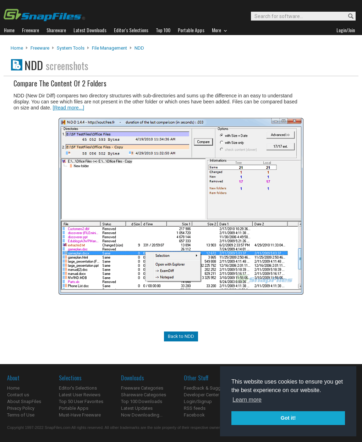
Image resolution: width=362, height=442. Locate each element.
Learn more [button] (247, 400)
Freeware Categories (142, 388)
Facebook (194, 415)
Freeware (40, 48)
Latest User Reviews (79, 394)
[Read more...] (68, 107)
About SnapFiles (24, 401)
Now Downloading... (142, 415)
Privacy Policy (20, 408)
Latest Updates (137, 408)
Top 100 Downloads (141, 401)
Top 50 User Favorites (81, 401)
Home (17, 48)
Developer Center (201, 394)
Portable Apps (73, 408)
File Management (109, 48)
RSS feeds (194, 408)
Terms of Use (20, 415)
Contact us (18, 394)
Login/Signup (198, 401)
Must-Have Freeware (80, 415)
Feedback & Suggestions (210, 388)
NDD (139, 48)
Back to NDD (181, 336)
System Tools (70, 48)
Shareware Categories (143, 394)
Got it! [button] (288, 418)
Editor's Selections (78, 388)
